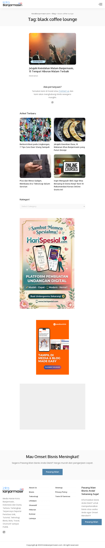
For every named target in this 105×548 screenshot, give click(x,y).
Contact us (64, 91)
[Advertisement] (52, 406)
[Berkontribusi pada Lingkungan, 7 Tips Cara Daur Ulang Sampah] (35, 129)
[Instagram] (52, 102)
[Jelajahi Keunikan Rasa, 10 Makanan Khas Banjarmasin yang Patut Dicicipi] (69, 129)
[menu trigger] (100, 4)
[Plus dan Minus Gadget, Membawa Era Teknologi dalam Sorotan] (35, 166)
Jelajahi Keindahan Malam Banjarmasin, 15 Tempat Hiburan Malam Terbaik (52, 70)
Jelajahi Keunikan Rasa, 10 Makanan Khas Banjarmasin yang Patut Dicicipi (69, 147)
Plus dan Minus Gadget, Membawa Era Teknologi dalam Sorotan (35, 183)
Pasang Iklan (52, 471)
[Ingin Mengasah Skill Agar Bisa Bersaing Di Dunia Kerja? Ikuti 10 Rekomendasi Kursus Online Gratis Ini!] (69, 166)
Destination (38, 62)
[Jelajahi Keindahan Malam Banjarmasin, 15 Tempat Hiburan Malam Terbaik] (52, 49)
